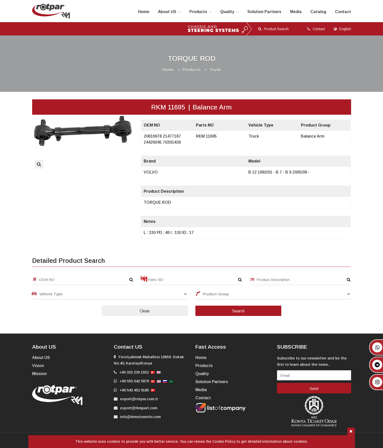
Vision (38, 365)
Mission (39, 374)
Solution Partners (264, 12)
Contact (343, 12)
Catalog (318, 12)
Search (238, 311)
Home (143, 12)
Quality (227, 12)
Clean (145, 311)
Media (296, 12)
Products (198, 12)
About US (167, 12)
